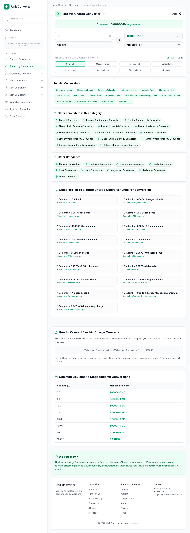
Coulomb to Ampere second (71, 296)
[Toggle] (42, 59)
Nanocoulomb (102, 70)
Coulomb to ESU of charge (70, 269)
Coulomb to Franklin (132, 269)
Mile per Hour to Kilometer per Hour (141, 96)
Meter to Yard (108, 101)
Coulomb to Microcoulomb (70, 229)
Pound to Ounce (113, 96)
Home (54, 5)
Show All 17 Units (175, 58)
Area (123, 503)
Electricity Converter (69, 5)
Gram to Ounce (62, 96)
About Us (92, 489)
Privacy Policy (95, 498)
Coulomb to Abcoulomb (134, 243)
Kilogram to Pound (85, 90)
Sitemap (92, 508)
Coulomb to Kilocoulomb (69, 216)
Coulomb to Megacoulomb (135, 202)
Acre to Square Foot (171, 96)
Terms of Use (95, 493)
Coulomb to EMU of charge (70, 256)
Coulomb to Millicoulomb (134, 216)
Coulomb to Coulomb (67, 202)
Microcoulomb (70, 70)
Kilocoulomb (134, 64)
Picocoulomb (135, 70)
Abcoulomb (167, 70)
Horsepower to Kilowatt (86, 101)
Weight (124, 493)
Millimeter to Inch (129, 90)
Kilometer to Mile (166, 90)
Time (123, 512)
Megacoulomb (102, 64)
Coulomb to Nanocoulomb (135, 229)
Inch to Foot (79, 96)
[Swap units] (118, 40)
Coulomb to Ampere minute (135, 283)
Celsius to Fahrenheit (107, 90)
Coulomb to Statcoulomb (134, 256)
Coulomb (70, 64)
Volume (124, 508)
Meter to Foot (148, 90)
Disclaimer (93, 512)
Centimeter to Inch (64, 90)
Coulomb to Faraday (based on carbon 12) (142, 296)
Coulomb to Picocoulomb (69, 243)
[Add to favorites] (104, 13)
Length (124, 489)
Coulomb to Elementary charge (72, 309)
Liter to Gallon (95, 96)
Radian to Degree (63, 101)
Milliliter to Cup (125, 101)
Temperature (127, 498)
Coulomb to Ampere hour (69, 283)
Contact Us (93, 503)
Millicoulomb (167, 64)
